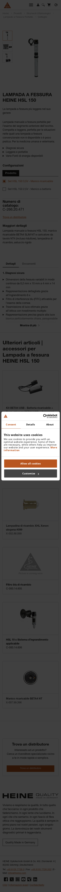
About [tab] (50, 424)
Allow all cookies (30, 463)
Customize (30, 473)
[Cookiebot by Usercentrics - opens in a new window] (43, 416)
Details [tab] (30, 424)
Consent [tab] (11, 424)
